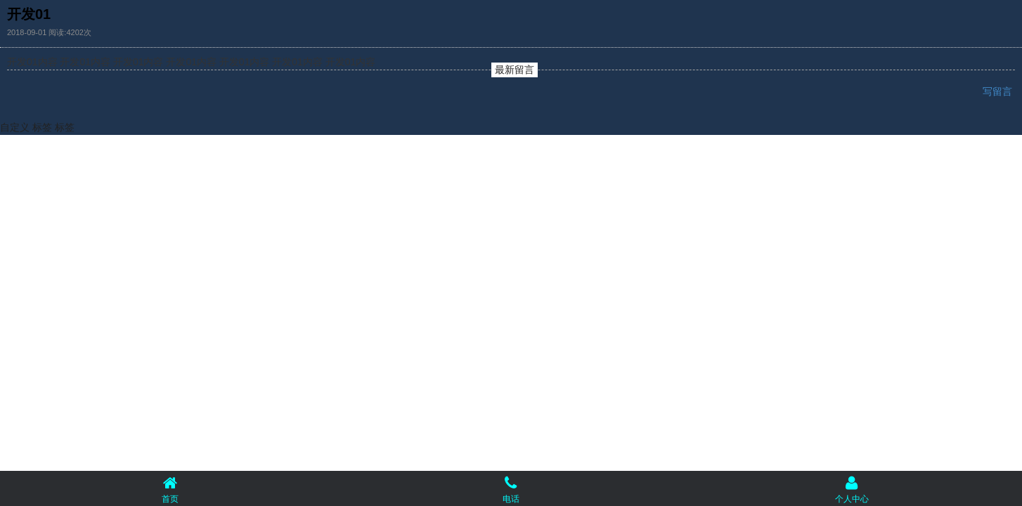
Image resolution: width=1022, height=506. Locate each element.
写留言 (999, 91)
